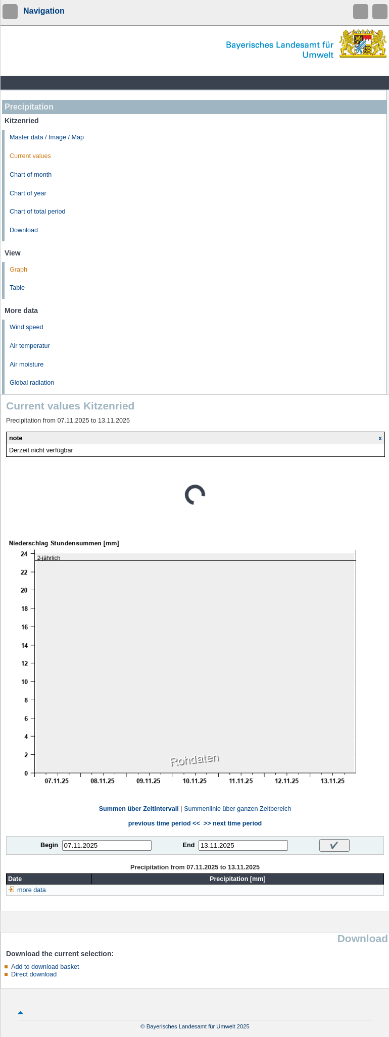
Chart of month (31, 174)
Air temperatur (30, 345)
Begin (49, 845)
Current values (30, 156)
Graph (18, 269)
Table (17, 287)
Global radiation (32, 382)
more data (31, 890)
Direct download (34, 974)
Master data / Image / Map (47, 137)
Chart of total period (38, 211)
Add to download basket (45, 966)
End (189, 845)
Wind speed (26, 327)
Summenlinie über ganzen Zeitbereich (237, 808)
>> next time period (233, 823)
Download (24, 230)
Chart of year (28, 193)
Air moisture (26, 364)
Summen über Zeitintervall (139, 808)
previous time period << (164, 823)
